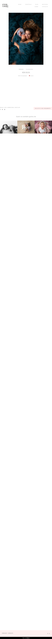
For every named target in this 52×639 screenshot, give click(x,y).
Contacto (10, 634)
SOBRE (36, 6)
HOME (19, 4)
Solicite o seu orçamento (43, 606)
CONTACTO (45, 6)
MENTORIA (45, 4)
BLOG (36, 4)
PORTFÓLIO (28, 4)
